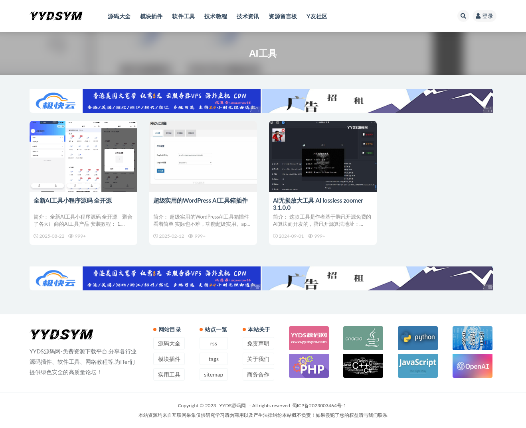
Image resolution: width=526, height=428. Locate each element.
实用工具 (169, 374)
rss (213, 343)
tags (214, 358)
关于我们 (258, 358)
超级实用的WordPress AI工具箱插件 (200, 200)
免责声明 (258, 343)
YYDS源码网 (232, 405)
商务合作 (258, 374)
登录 (484, 15)
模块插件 (169, 358)
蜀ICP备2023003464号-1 (319, 405)
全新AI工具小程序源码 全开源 (73, 200)
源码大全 (169, 343)
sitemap (213, 374)
